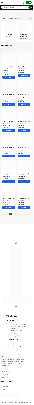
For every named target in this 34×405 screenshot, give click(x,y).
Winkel (3, 389)
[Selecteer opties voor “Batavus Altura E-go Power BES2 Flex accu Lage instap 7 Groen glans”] (8, 130)
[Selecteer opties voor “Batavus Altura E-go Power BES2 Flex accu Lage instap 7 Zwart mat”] (24, 130)
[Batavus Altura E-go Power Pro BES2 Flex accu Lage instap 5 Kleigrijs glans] (24, 165)
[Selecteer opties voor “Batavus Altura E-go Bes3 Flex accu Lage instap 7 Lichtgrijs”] (8, 77)
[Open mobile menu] (2, 2)
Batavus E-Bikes (6, 68)
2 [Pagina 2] (13, 214)
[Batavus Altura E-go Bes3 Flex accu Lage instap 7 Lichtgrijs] (8, 59)
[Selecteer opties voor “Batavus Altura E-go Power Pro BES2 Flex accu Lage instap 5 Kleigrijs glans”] (24, 181)
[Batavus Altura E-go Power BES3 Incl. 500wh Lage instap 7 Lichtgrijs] (8, 139)
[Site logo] (14, 2)
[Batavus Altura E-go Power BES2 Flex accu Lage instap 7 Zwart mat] (24, 114)
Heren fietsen (4, 377)
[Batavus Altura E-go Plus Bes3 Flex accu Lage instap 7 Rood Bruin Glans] (24, 86)
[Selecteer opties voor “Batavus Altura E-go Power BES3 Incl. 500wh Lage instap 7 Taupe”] (24, 156)
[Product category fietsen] (9, 30)
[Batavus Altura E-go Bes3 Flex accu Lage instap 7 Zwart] (24, 59)
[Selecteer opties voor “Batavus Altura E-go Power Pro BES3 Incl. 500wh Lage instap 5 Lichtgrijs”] (24, 207)
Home (3, 16)
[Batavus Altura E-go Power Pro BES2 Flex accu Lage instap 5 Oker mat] (8, 191)
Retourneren (4, 386)
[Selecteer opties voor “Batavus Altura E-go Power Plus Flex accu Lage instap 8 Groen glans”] (8, 181)
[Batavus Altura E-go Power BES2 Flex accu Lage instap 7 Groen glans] (8, 114)
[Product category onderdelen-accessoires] (23, 31)
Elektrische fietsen (6, 371)
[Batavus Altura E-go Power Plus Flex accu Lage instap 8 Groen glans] (8, 165)
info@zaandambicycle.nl (17, 346)
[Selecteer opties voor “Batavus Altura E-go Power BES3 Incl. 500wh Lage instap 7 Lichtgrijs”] (8, 156)
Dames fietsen (5, 374)
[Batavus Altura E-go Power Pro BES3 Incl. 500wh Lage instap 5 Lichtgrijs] (24, 191)
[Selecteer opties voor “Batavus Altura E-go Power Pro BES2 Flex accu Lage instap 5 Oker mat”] (8, 207)
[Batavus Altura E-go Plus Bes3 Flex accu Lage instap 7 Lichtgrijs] (8, 86)
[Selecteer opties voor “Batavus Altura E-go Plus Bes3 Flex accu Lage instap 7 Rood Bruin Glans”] (24, 104)
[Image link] (10, 394)
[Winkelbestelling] (30, 49)
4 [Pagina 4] (19, 214)
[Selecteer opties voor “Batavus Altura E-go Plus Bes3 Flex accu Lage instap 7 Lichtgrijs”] (8, 104)
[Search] (16, 7)
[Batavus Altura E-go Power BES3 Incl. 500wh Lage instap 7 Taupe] (24, 139)
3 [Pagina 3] (16, 214)
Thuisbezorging (5, 384)
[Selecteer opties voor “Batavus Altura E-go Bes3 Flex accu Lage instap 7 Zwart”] (24, 75)
